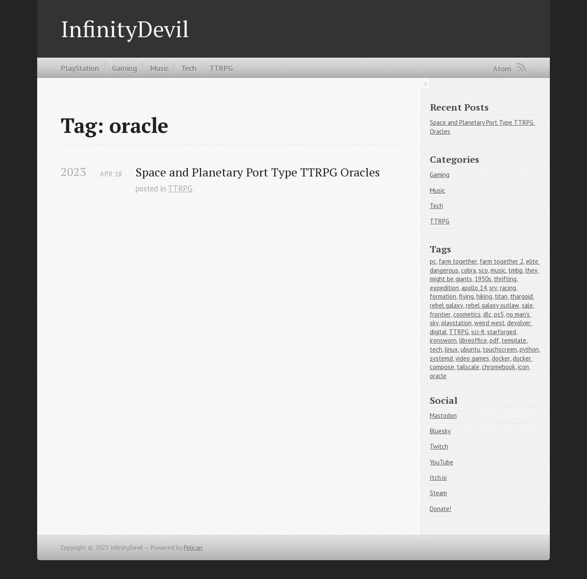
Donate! (440, 509)
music (498, 270)
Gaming (124, 68)
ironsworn (443, 340)
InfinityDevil (125, 29)
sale (527, 305)
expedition (444, 288)
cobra (468, 270)
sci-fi (477, 332)
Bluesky (440, 431)
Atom (502, 68)
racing (508, 288)
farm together (458, 261)
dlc (487, 314)
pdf (494, 340)
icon (523, 367)
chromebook (498, 367)
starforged (501, 332)
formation (443, 296)
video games (472, 358)
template (514, 340)
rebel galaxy (446, 305)
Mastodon (443, 415)
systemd (441, 358)
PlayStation (80, 68)
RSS (521, 67)
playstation (456, 323)
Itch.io (438, 477)
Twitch (439, 446)
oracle (438, 376)
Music (159, 68)
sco (483, 270)
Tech (189, 68)
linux (451, 349)
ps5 (499, 314)
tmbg (515, 270)
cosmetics (467, 314)
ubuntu (470, 349)
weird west (489, 323)
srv (493, 288)
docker (501, 358)
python (529, 349)
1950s (483, 279)
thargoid (521, 296)
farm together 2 (501, 261)
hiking (484, 296)
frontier (440, 314)
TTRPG (221, 68)
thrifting (505, 279)
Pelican (193, 548)
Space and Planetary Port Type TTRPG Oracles (257, 172)
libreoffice (473, 340)
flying (466, 296)
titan (501, 296)
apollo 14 (474, 288)
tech (436, 349)
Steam (438, 493)
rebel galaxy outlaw (492, 305)
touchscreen (500, 349)
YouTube (441, 462)
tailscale (468, 367)
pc (433, 261)
